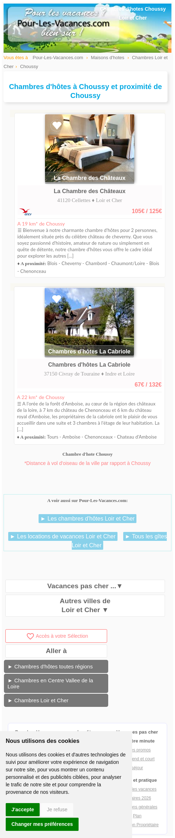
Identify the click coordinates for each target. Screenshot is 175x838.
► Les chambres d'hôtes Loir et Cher (87, 519)
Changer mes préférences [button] (42, 824)
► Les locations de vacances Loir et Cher (63, 536)
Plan (137, 815)
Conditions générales (137, 807)
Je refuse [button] (57, 809)
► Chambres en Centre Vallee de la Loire (50, 683)
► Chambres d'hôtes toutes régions (50, 666)
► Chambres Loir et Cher (38, 700)
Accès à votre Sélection (57, 636)
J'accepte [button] (22, 809)
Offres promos (137, 750)
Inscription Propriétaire (137, 824)
